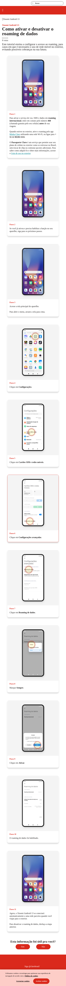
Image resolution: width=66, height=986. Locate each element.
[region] (33, 977)
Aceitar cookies (41, 981)
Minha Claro (15, 134)
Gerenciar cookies (23, 981)
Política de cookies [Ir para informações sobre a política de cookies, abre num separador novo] (31, 976)
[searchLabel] (47, 3)
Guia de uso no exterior (20, 153)
